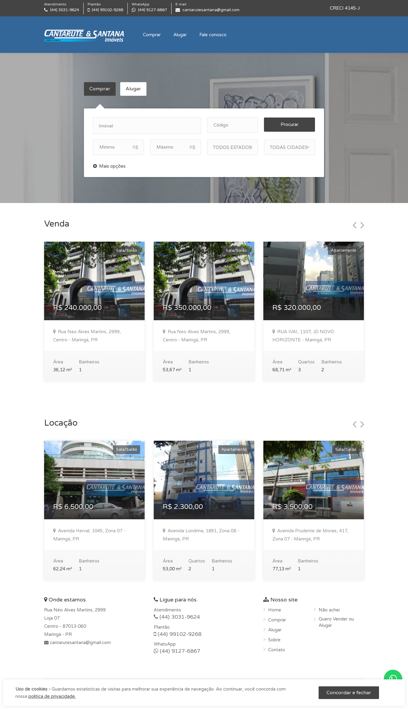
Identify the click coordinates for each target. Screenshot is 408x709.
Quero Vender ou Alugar (336, 620)
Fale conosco (212, 34)
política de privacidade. (52, 696)
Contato (276, 647)
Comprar (152, 34)
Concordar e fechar (348, 693)
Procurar (289, 122)
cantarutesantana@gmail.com (80, 640)
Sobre (274, 637)
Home (274, 608)
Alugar (180, 34)
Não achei (329, 608)
